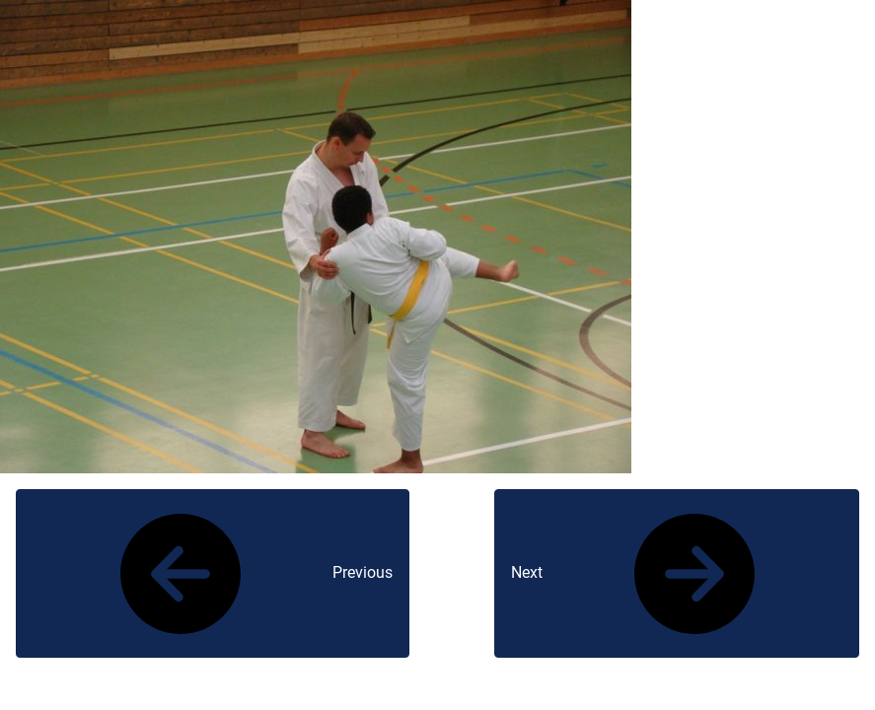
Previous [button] (213, 574)
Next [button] (676, 574)
